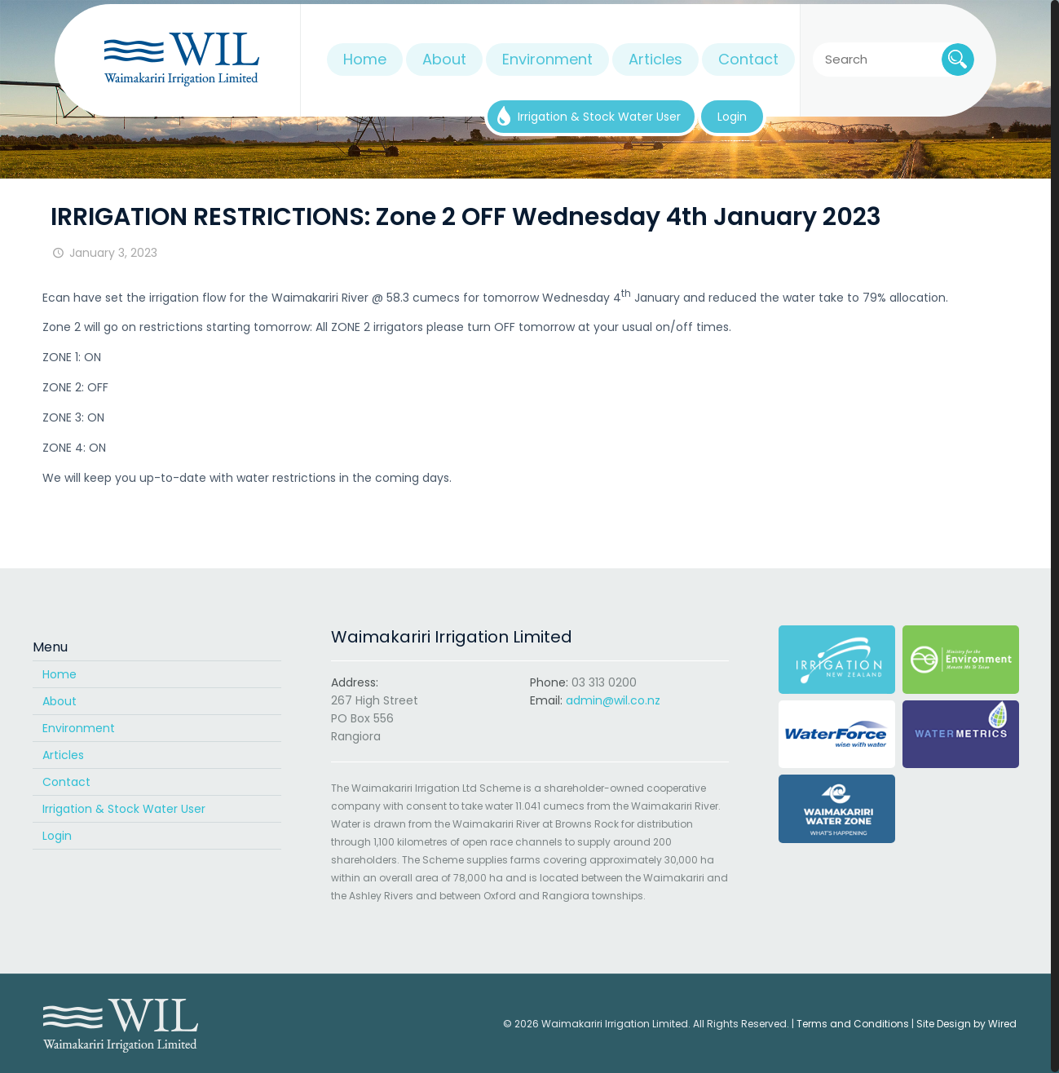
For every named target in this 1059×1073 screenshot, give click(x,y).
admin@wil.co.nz (613, 700)
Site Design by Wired (966, 1024)
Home (59, 674)
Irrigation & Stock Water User (123, 809)
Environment (78, 728)
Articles (63, 755)
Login (57, 836)
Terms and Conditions (852, 1024)
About (59, 701)
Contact (66, 782)
